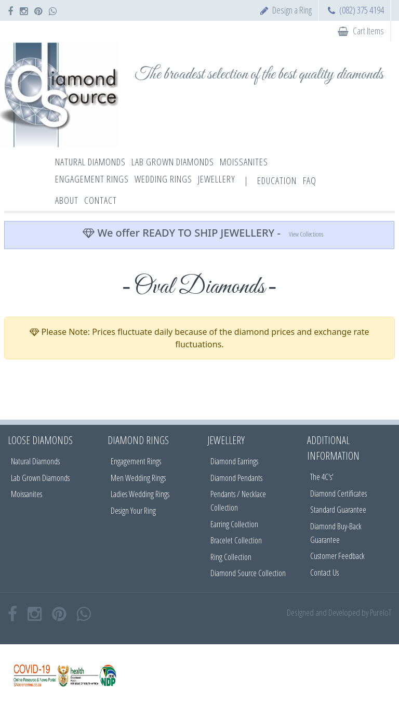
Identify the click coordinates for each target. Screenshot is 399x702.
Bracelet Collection (236, 540)
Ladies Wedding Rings (140, 494)
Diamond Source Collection (248, 573)
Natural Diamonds (35, 461)
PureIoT (380, 612)
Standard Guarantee (338, 509)
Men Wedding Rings (138, 478)
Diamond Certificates (338, 493)
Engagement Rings (136, 461)
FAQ (309, 180)
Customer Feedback (337, 556)
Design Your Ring (133, 510)
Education (277, 180)
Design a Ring (292, 10)
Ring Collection (230, 557)
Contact (100, 200)
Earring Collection (234, 524)
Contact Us (324, 572)
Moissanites (26, 494)
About (66, 200)
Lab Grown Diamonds (40, 478)
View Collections (306, 234)
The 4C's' (322, 477)
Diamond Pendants (236, 478)
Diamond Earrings (234, 461)
